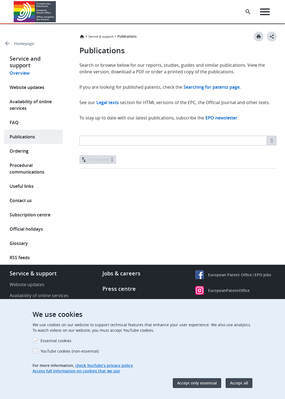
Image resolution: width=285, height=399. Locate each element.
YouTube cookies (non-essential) (70, 351)
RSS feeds (20, 258)
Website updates (27, 87)
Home (81, 36)
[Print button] (259, 36)
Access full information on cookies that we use (76, 370)
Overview (20, 73)
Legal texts (107, 102)
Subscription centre (30, 215)
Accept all (239, 383)
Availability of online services (31, 105)
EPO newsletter (221, 118)
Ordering (19, 151)
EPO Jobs (263, 274)
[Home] (35, 11)
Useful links (22, 186)
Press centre (119, 288)
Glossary (19, 243)
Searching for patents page (211, 87)
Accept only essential (197, 383)
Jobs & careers (121, 273)
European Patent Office (230, 274)
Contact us (21, 200)
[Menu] (264, 12)
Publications (22, 137)
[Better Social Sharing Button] (272, 36)
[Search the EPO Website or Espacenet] (248, 12)
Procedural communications (27, 168)
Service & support (100, 36)
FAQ (14, 122)
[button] (56, 11)
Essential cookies (56, 340)
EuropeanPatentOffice (229, 290)
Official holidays (26, 229)
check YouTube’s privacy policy (104, 365)
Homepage (24, 43)
